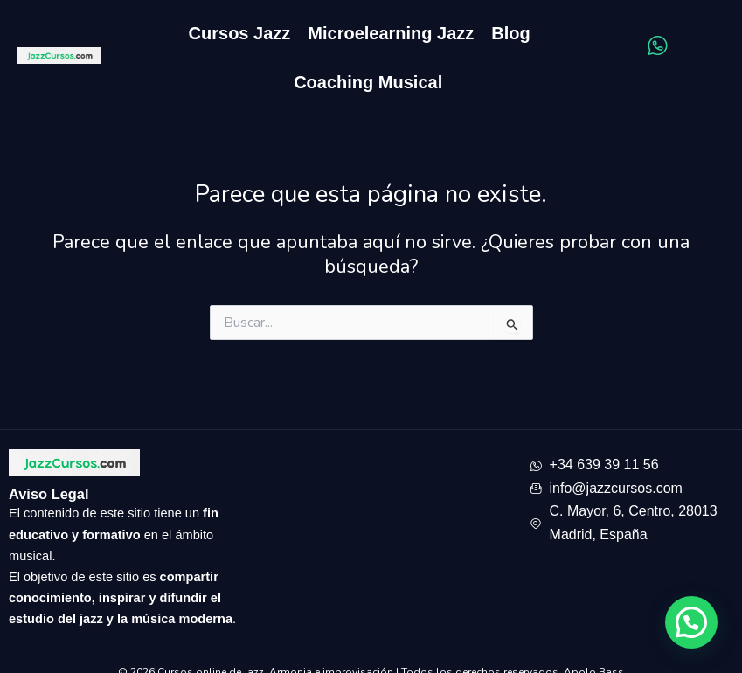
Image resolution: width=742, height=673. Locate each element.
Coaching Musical (368, 82)
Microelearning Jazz (391, 33)
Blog (510, 33)
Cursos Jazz (240, 33)
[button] (691, 622)
